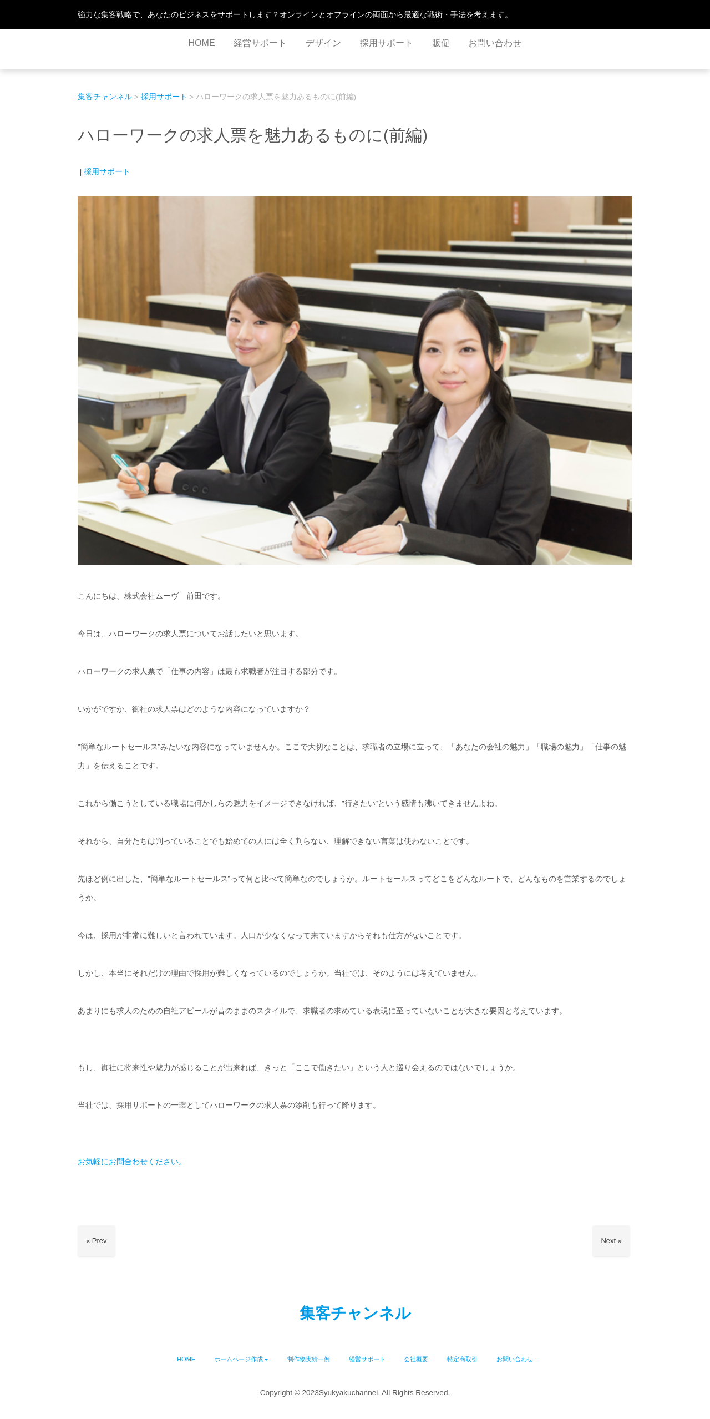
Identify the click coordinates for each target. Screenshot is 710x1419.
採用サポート (107, 172)
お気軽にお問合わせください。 (132, 1162)
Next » (611, 1240)
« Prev (96, 1240)
